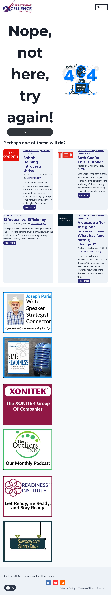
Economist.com (33, 177)
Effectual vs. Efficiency (24, 220)
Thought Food (31, 150)
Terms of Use (86, 588)
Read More (30, 207)
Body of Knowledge (13, 215)
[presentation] (11, 155)
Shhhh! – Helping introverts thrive (32, 164)
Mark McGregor (38, 223)
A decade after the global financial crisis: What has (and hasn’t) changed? (91, 233)
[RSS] (62, 582)
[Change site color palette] (10, 588)
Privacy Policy (67, 588)
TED (83, 169)
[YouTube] (55, 582)
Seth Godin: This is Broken (91, 160)
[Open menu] (101, 7)
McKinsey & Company (91, 251)
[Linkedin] (48, 582)
